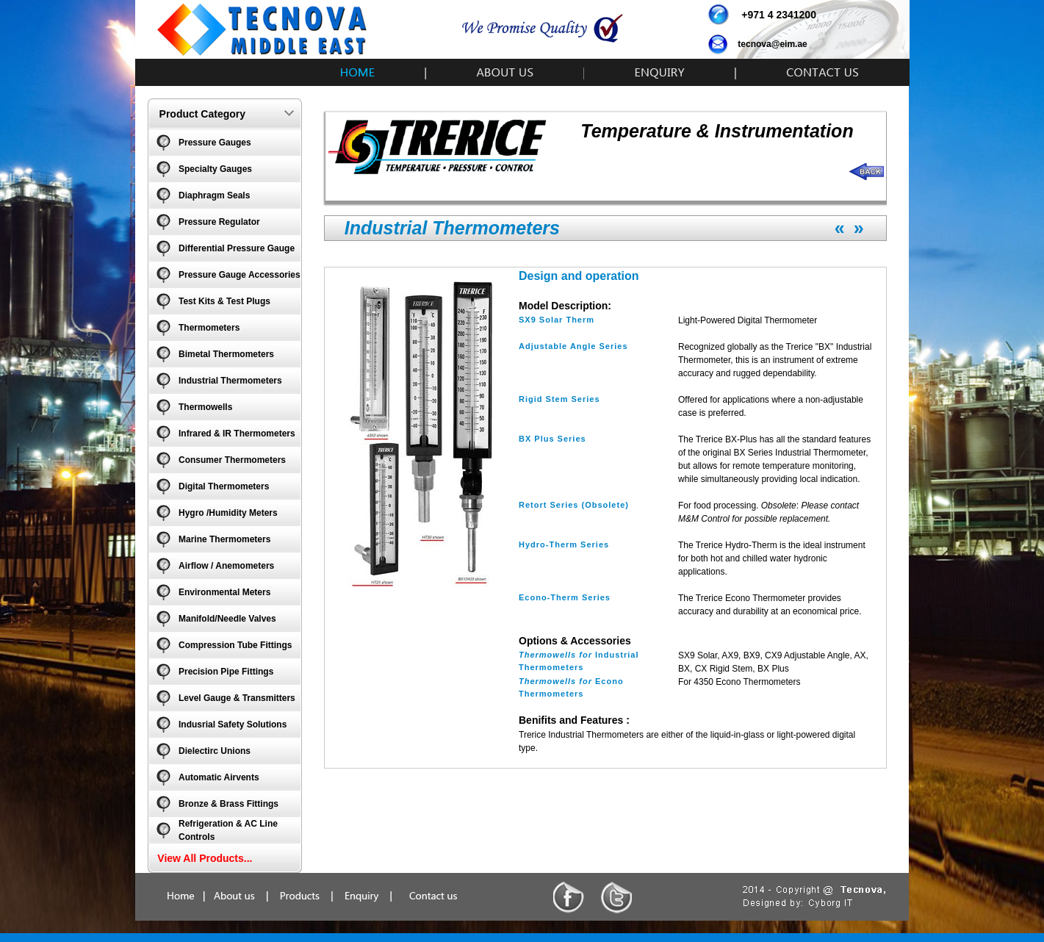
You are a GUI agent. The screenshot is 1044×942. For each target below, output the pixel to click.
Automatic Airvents (219, 777)
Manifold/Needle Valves (227, 619)
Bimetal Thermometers (226, 354)
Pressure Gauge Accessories (239, 275)
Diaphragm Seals (214, 195)
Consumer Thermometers (232, 460)
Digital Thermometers (224, 486)
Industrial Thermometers (230, 380)
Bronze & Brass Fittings (228, 804)
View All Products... (204, 858)
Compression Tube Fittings (235, 645)
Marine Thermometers (224, 539)
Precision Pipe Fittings (226, 671)
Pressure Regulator (219, 222)
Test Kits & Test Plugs (224, 301)
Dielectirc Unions (215, 751)
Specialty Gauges (215, 169)
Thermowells (205, 407)
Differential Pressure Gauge (237, 248)
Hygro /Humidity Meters (228, 513)
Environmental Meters (224, 592)
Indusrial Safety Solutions (233, 724)
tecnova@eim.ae (772, 44)
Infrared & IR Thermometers (237, 433)
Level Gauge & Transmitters (237, 698)
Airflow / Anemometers (226, 566)
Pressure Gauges (215, 142)
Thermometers (209, 328)
